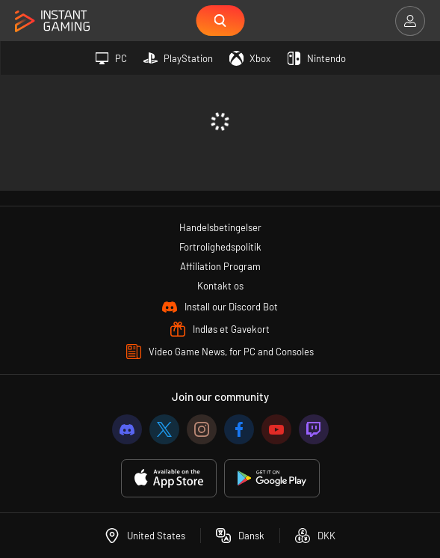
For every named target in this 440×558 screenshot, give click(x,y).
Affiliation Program (220, 266)
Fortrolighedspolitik (220, 247)
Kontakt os (220, 286)
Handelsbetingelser (220, 227)
